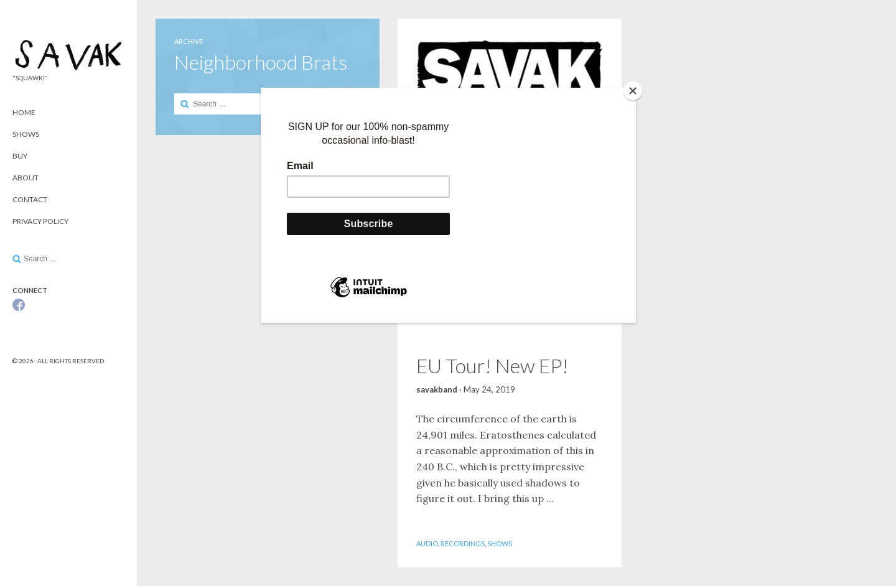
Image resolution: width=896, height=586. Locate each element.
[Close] (632, 90)
